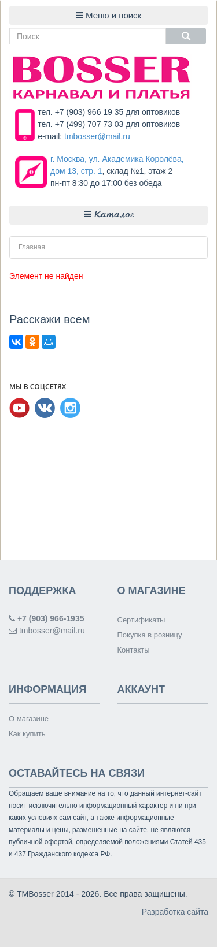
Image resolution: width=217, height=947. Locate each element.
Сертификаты (141, 620)
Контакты (133, 650)
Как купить (27, 733)
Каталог (109, 214)
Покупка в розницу (149, 635)
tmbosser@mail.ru (97, 136)
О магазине (29, 718)
